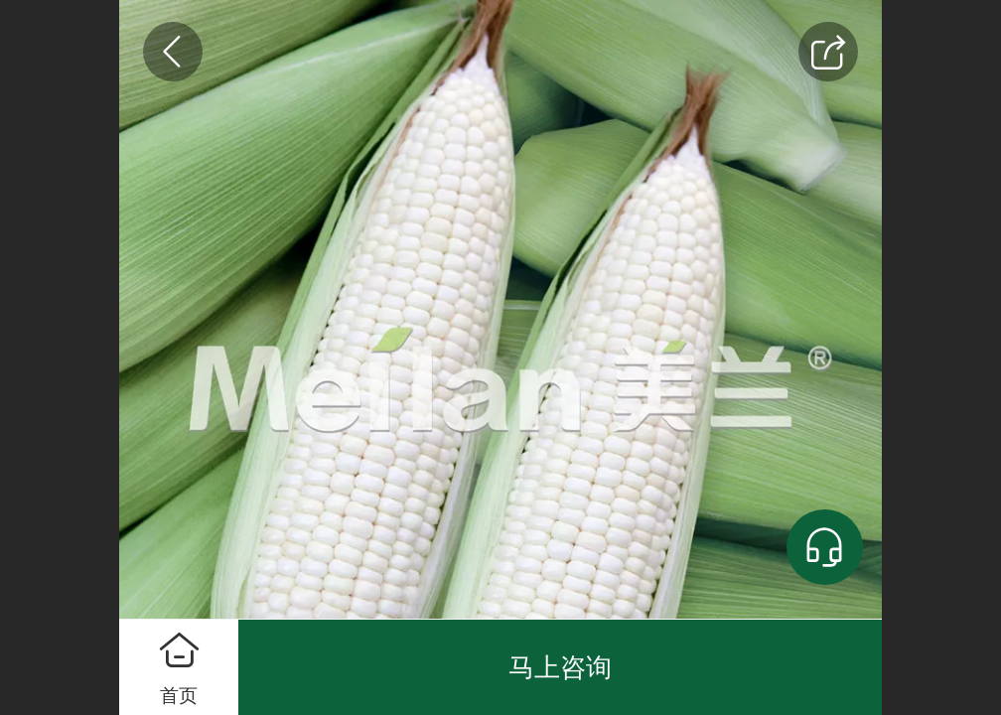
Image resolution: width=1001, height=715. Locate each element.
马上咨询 (560, 667)
